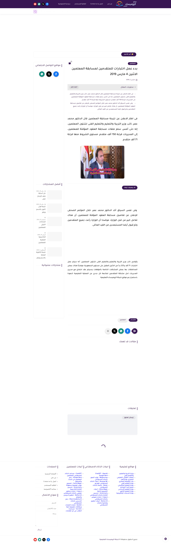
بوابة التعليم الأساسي (126, 489)
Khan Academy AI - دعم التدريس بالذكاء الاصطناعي (74, 501)
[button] (127, 331)
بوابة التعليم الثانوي (127, 491)
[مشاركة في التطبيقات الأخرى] (108, 331)
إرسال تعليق (128, 417)
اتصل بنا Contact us (96, 4)
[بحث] (35, 11)
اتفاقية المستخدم (80, 4)
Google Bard (103, 475)
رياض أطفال (121, 11)
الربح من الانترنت (64, 11)
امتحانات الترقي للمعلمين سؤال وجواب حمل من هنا (41, 225)
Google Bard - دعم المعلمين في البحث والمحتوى (75, 479)
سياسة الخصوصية (64, 4)
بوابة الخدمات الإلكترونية (125, 493)
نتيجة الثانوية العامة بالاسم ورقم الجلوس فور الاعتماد (41, 256)
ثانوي (90, 11)
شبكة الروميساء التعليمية (109, 540)
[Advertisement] (85, 34)
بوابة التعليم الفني (127, 483)
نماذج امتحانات (78, 11)
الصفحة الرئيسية (50, 474)
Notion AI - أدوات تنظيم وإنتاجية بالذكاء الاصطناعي (99, 503)
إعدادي (99, 11)
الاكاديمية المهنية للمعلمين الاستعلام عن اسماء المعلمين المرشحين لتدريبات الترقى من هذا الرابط (42, 240)
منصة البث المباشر (127, 487)
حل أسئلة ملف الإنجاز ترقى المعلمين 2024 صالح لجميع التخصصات (41, 197)
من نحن (109, 4)
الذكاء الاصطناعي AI (48, 11)
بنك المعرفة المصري (126, 481)
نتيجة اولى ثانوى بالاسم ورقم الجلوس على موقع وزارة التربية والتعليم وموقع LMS (41, 210)
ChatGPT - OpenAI (101, 473)
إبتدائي (109, 11)
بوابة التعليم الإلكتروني (126, 485)
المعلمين (133, 63)
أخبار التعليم (132, 11)
